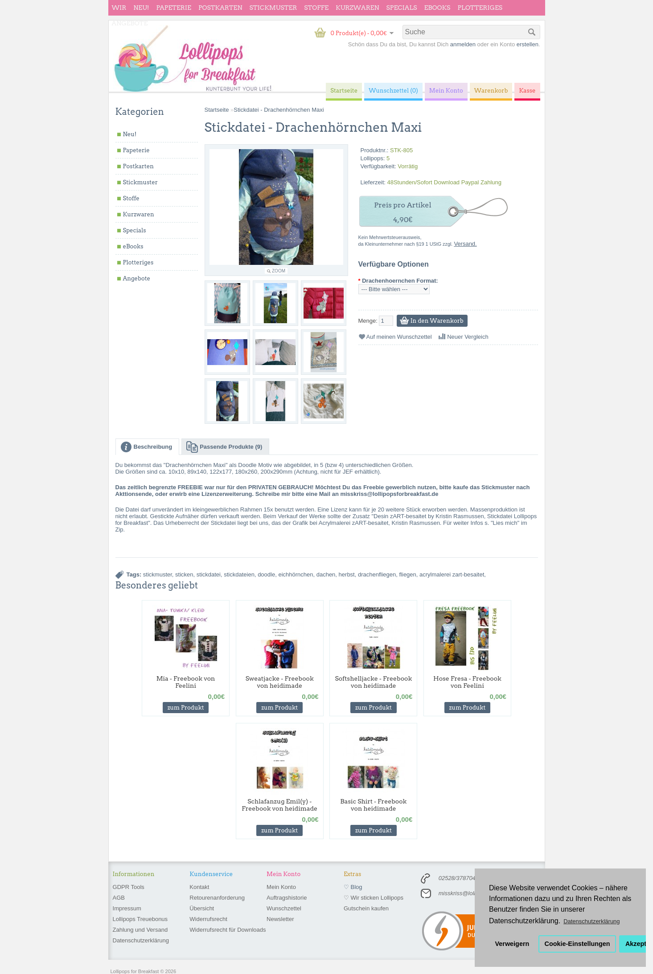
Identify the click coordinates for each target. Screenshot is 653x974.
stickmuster (157, 574)
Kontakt (199, 887)
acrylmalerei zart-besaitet (451, 574)
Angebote (130, 23)
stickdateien (239, 574)
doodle (266, 574)
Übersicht (201, 908)
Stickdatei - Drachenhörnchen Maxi (279, 109)
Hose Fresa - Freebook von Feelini (467, 682)
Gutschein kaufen (366, 908)
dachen (326, 574)
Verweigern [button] (512, 943)
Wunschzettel (284, 908)
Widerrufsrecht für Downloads (227, 929)
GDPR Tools (128, 887)
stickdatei (209, 574)
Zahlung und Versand (140, 929)
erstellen (527, 44)
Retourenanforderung (217, 897)
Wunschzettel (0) (393, 90)
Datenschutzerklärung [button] (591, 921)
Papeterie (173, 7)
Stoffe (316, 7)
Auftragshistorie (287, 897)
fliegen (407, 574)
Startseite (217, 109)
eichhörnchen (295, 574)
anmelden (463, 44)
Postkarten (220, 7)
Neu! (141, 7)
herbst (347, 574)
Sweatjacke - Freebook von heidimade (280, 682)
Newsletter (280, 919)
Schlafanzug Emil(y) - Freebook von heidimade (279, 805)
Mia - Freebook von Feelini (185, 682)
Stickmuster (273, 7)
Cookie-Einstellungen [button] (577, 943)
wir (119, 7)
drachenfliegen (377, 574)
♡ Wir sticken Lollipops (373, 897)
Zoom (278, 270)
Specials (401, 7)
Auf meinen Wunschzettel (399, 336)
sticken (184, 574)
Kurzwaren (357, 7)
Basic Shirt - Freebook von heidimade (373, 805)
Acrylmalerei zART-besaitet (354, 522)
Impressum (127, 908)
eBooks (437, 7)
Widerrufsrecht (208, 919)
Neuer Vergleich (468, 336)
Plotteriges (479, 7)
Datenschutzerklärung (141, 940)
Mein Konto (281, 887)
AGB (119, 897)
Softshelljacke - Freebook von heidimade (373, 682)
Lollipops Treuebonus (140, 919)
